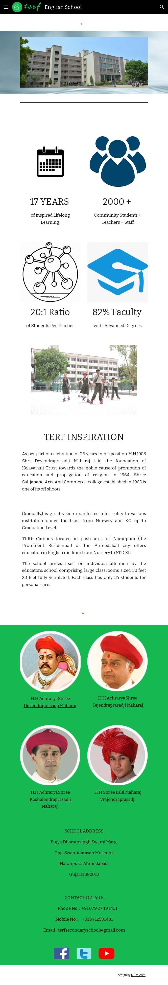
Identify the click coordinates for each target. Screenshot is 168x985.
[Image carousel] (84, 62)
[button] (6, 7)
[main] (50, 211)
